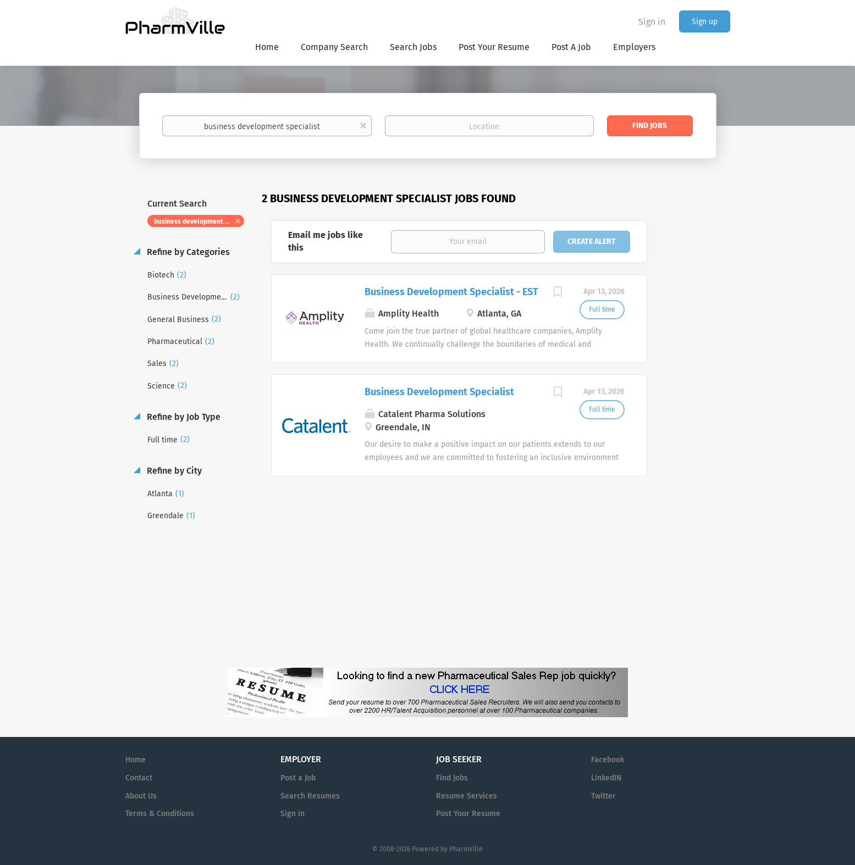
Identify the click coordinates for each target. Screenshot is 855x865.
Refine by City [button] (173, 470)
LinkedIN (606, 778)
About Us (141, 796)
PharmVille (466, 849)
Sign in (651, 21)
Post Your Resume (468, 813)
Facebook (607, 759)
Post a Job (298, 778)
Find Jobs (649, 125)
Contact (138, 778)
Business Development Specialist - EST (451, 292)
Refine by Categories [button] (187, 252)
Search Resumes (310, 796)
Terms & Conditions (159, 813)
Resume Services (466, 796)
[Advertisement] (699, 403)
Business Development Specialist (439, 392)
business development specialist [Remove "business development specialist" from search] (199, 221)
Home (135, 759)
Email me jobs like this (325, 241)
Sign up (705, 21)
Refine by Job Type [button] (182, 417)
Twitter (603, 796)
